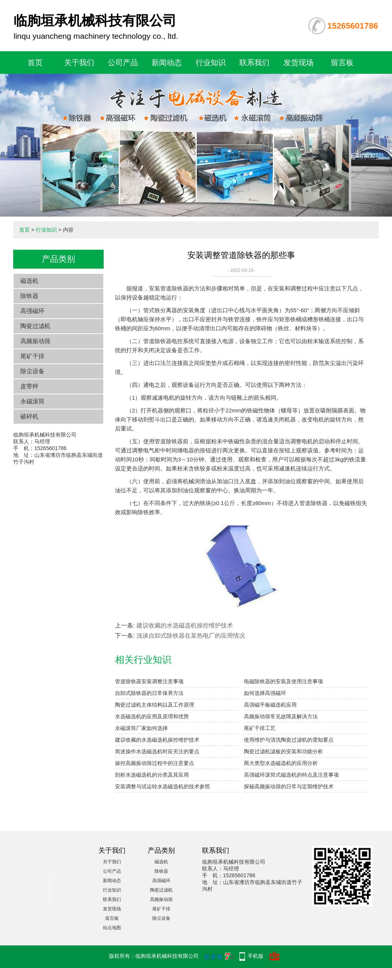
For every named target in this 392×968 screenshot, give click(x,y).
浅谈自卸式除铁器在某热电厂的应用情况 (190, 635)
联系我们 (254, 62)
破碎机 (29, 416)
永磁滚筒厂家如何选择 (141, 728)
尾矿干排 (32, 356)
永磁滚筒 (32, 401)
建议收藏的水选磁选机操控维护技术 (184, 625)
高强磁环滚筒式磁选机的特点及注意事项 (291, 775)
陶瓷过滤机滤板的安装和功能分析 (283, 751)
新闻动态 (167, 62)
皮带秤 (29, 386)
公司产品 (123, 62)
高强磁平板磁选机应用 (270, 705)
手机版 (255, 956)
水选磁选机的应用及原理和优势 (152, 716)
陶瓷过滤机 (35, 326)
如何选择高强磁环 (265, 693)
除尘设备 (32, 371)
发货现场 (298, 62)
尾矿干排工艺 (260, 728)
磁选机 (29, 281)
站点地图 (112, 927)
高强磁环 (32, 311)
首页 (35, 62)
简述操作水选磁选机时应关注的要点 (157, 751)
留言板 (342, 62)
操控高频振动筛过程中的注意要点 (154, 763)
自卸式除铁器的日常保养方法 (149, 693)
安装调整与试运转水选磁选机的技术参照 (162, 786)
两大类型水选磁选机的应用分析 (281, 763)
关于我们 (79, 62)
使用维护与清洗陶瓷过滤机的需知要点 (289, 740)
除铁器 (29, 296)
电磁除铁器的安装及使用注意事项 (283, 681)
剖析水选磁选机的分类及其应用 (152, 775)
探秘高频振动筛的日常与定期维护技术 (289, 786)
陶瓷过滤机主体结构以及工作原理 (154, 705)
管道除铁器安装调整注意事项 (149, 681)
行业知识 (211, 62)
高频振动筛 (35, 341)
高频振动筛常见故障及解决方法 (281, 716)
